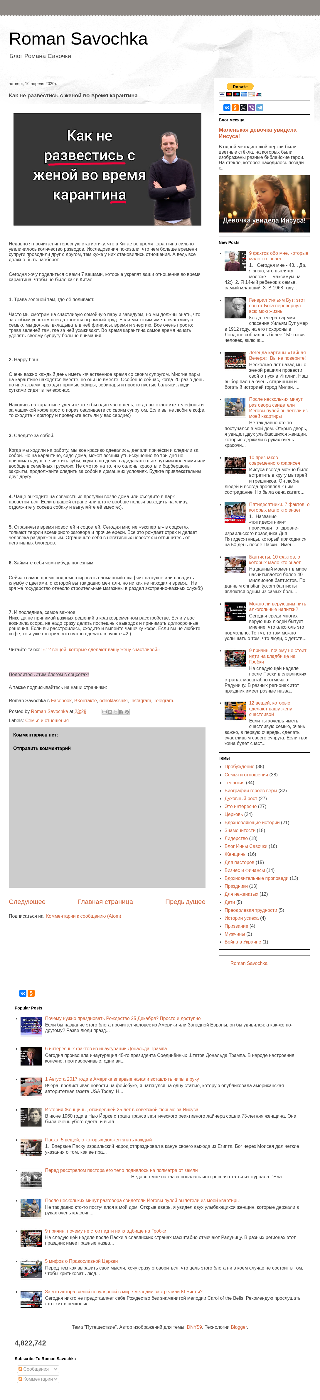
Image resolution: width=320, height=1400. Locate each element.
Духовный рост (241, 798)
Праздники (236, 886)
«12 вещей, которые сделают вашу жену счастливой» (101, 649)
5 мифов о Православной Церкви (81, 1261)
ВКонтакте (85, 700)
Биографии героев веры (251, 790)
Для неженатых (241, 894)
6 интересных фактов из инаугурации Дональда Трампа (106, 1048)
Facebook (61, 700)
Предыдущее (185, 901)
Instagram (140, 700)
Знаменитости (240, 830)
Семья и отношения (47, 720)
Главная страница (105, 901)
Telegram (163, 700)
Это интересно (241, 806)
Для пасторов (239, 862)
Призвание (236, 926)
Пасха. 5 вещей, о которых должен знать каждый (98, 1139)
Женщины (236, 854)
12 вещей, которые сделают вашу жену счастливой (270, 708)
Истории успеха (242, 918)
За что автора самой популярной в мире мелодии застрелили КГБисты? (123, 1291)
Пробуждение (240, 766)
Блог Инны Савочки (246, 846)
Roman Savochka (78, 38)
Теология (235, 782)
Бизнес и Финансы (245, 870)
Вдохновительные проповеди (257, 878)
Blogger (239, 1327)
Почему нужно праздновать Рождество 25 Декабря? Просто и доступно (123, 1018)
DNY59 (194, 1327)
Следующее (27, 901)
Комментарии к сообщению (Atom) (83, 916)
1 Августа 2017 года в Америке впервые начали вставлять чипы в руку (122, 1079)
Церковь (234, 814)
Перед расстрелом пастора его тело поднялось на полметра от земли (121, 1170)
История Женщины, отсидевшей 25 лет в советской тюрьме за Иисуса (121, 1109)
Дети (230, 902)
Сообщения (33, 1369)
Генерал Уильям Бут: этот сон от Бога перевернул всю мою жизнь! (277, 306)
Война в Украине (243, 941)
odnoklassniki (114, 700)
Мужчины (235, 933)
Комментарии (35, 1379)
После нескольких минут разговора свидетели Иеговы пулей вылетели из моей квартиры (142, 1200)
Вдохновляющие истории (252, 822)
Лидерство (236, 838)
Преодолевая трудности (251, 910)
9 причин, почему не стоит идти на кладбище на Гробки (277, 656)
